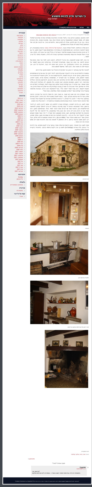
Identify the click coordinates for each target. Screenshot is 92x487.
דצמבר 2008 (19, 128)
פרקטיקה (20, 79)
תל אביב (20, 90)
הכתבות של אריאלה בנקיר (53, 48)
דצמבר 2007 (19, 151)
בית (88, 27)
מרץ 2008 (20, 145)
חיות (21, 65)
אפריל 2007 (19, 167)
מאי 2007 (20, 165)
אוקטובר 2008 (18, 132)
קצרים (21, 85)
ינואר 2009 (19, 126)
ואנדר (21, 196)
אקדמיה (20, 37)
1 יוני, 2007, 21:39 (81, 469)
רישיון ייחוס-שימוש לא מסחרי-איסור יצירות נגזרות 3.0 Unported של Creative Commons (36, 481)
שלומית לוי (20, 190)
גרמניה (21, 49)
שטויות (21, 86)
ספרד (21, 75)
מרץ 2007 (20, 169)
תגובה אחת (39, 34)
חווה (84, 454)
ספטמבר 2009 (18, 112)
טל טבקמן (20, 179)
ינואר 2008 (19, 149)
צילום (77, 454)
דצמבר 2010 (19, 102)
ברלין (21, 47)
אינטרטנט (20, 35)
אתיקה (21, 41)
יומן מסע (20, 69)
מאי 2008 (20, 142)
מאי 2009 (20, 120)
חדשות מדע (19, 61)
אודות (82, 27)
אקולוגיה (20, 39)
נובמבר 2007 (19, 153)
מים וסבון (32, 459)
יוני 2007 (20, 163)
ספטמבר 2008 (18, 134)
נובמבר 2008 (19, 130)
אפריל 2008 (19, 143)
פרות (81, 454)
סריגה (21, 77)
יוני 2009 (20, 118)
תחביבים (20, 88)
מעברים (20, 73)
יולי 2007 (20, 161)
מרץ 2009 (20, 124)
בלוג (21, 45)
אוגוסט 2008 (19, 136)
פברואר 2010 (19, 108)
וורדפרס (20, 57)
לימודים (20, 71)
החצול (21, 53)
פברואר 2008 (19, 147)
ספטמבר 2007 (18, 157)
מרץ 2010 (20, 106)
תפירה (21, 92)
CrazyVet (83, 467)
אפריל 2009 (19, 122)
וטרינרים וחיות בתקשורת (67, 27)
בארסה (20, 43)
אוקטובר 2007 (18, 155)
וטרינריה (20, 59)
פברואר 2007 (19, 171)
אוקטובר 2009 (18, 110)
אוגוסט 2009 (19, 114)
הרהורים (20, 55)
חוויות (21, 63)
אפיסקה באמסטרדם (16, 185)
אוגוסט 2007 (19, 159)
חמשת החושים (18, 67)
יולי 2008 (20, 138)
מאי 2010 (20, 104)
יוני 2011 (20, 98)
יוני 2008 (20, 140)
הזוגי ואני (20, 51)
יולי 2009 (20, 116)
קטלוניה (20, 81)
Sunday (20, 177)
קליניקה (20, 83)
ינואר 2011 (19, 100)
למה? (86, 32)
